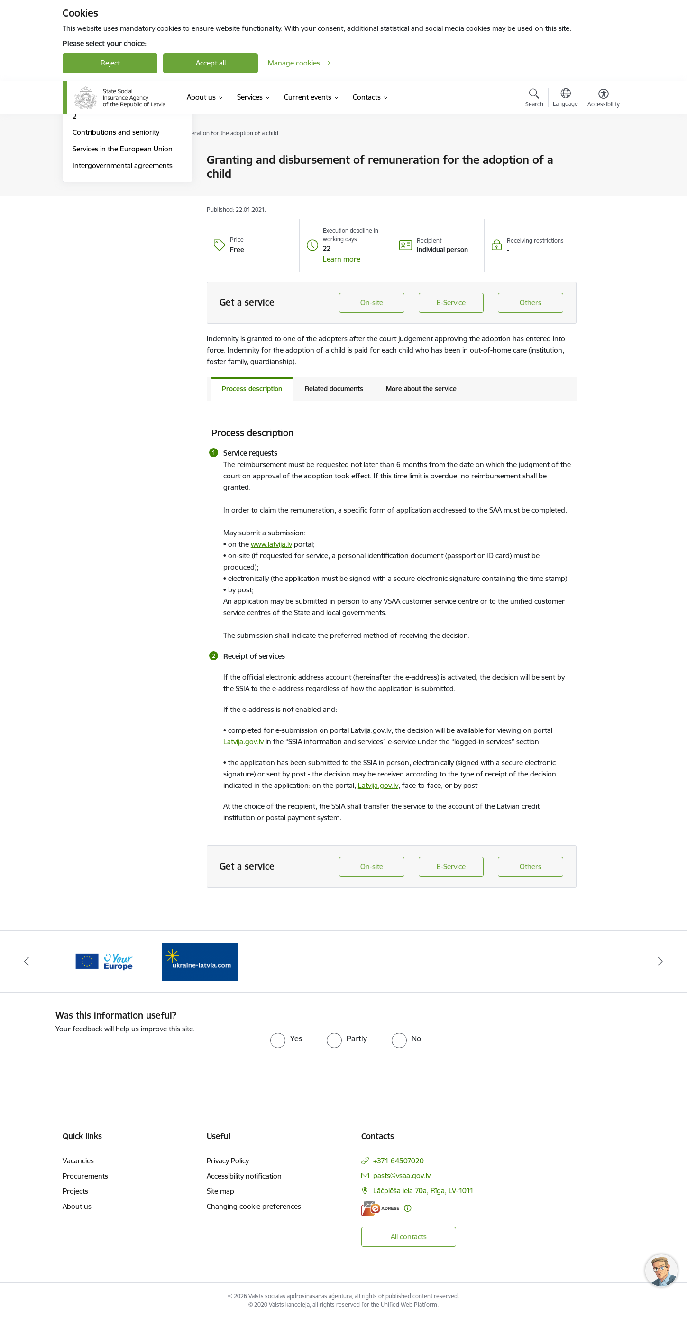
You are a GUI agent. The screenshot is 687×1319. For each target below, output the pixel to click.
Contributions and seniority (116, 233)
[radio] (286, 1038)
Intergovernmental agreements (123, 266)
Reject (110, 62)
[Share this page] (601, 179)
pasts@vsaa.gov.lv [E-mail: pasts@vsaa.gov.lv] (402, 1175)
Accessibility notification (244, 1175)
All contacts (409, 1236)
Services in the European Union (123, 250)
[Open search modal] (534, 99)
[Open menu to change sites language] (565, 99)
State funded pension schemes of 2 (127, 214)
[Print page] (601, 156)
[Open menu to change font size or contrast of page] (603, 99)
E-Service (451, 302)
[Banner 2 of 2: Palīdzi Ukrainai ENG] (200, 960)
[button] (341, 259)
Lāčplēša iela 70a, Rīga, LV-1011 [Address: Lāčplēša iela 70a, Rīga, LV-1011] (423, 1190)
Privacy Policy (228, 1160)
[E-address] (380, 1208)
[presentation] (135, 1053)
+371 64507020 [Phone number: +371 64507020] (398, 1160)
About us (77, 1206)
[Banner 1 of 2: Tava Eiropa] (104, 960)
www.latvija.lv (271, 544)
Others (530, 302)
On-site (371, 302)
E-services (88, 160)
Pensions (87, 176)
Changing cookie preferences (254, 1206)
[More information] (407, 1208)
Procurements (85, 1175)
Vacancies (78, 1160)
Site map (220, 1191)
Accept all (211, 62)
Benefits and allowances (111, 193)
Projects (75, 1191)
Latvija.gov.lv (243, 741)
